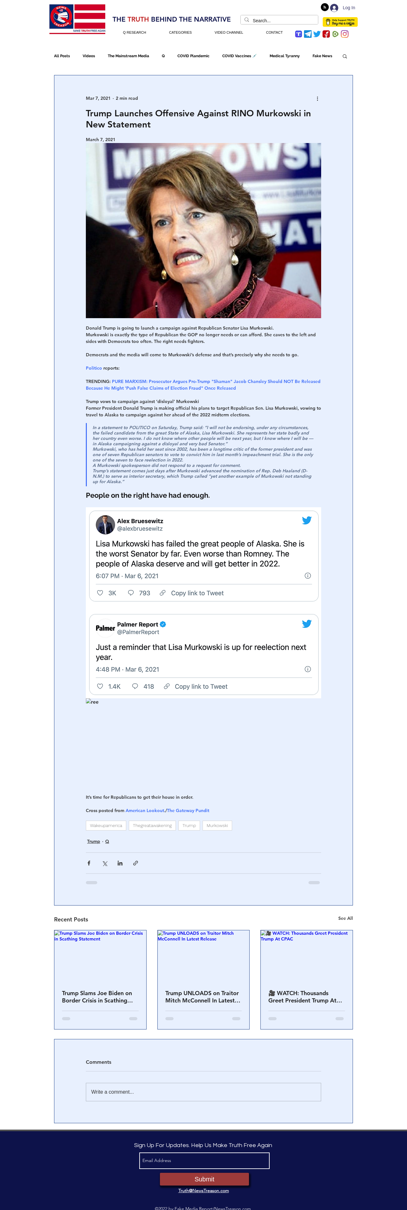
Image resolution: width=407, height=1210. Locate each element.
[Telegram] (308, 34)
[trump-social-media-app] (298, 34)
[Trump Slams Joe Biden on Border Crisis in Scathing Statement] (100, 956)
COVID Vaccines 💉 (239, 56)
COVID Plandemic (193, 56)
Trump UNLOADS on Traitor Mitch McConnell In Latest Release (202, 996)
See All (345, 918)
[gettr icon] (326, 34)
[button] (345, 55)
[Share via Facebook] (89, 863)
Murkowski (217, 825)
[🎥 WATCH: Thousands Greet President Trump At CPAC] (307, 956)
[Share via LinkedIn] (120, 863)
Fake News (322, 56)
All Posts (62, 56)
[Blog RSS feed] (325, 7)
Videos (89, 56)
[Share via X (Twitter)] (104, 863)
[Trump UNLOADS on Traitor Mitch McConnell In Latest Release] (204, 956)
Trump (189, 825)
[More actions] (317, 98)
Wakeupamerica (106, 825)
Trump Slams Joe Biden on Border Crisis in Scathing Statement (97, 996)
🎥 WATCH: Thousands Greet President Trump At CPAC (302, 996)
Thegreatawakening (152, 825)
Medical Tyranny (285, 56)
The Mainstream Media (128, 56)
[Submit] (204, 1179)
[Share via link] (136, 863)
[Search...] (279, 21)
